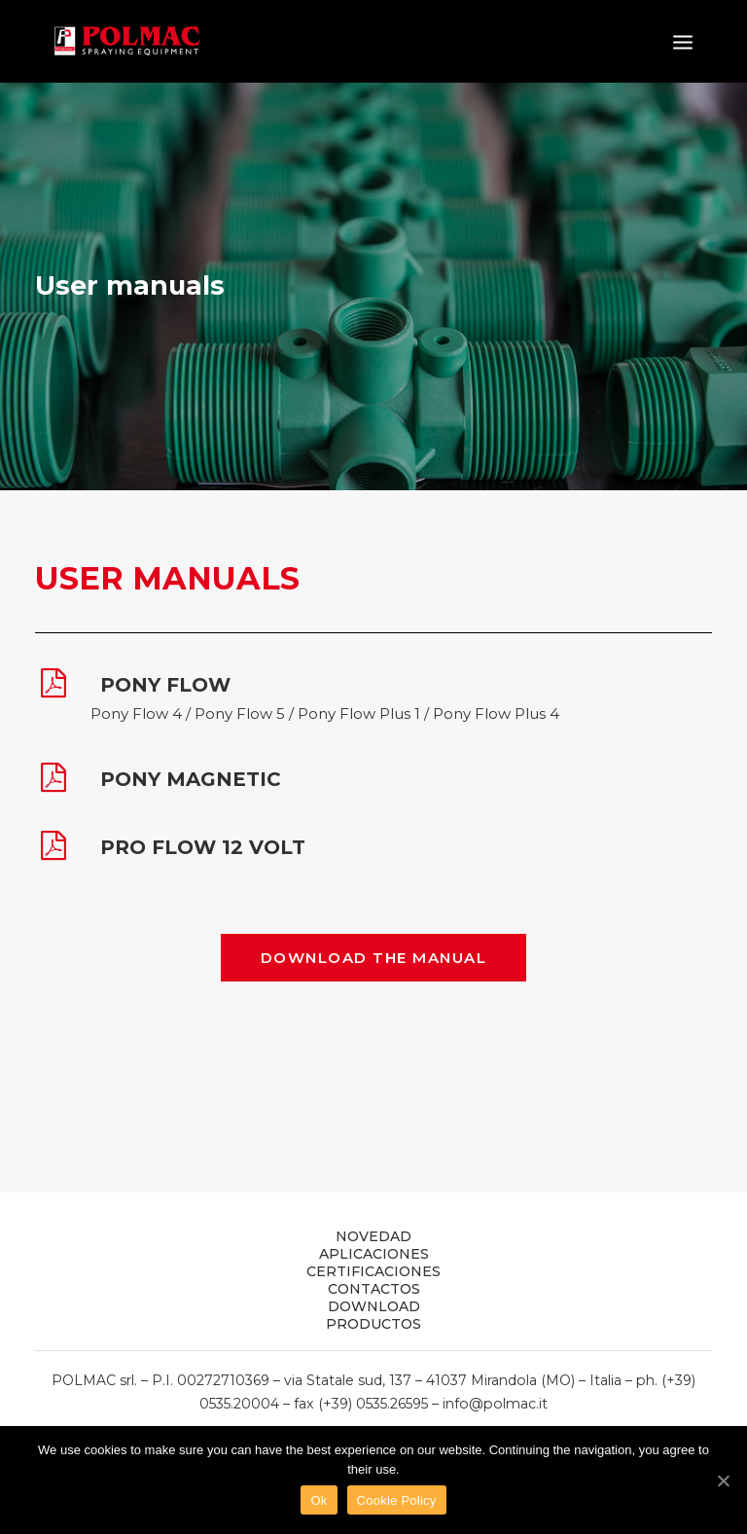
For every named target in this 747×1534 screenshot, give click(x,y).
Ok (318, 1500)
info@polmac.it (495, 1403)
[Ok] (722, 1480)
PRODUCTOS (373, 1324)
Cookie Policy (397, 1500)
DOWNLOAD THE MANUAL (374, 957)
